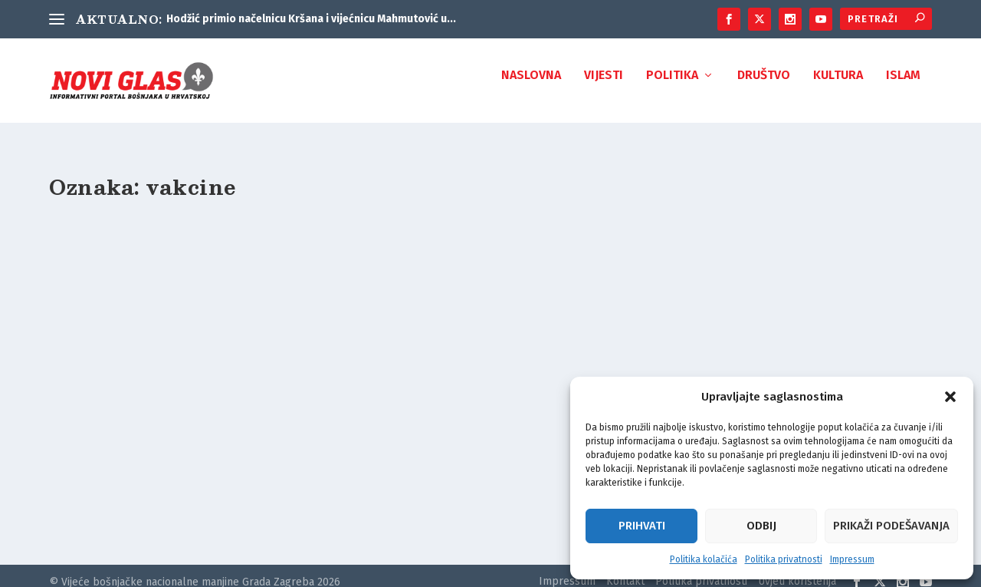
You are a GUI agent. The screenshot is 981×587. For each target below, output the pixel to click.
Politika (672, 86)
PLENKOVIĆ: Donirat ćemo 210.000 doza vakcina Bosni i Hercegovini (181, 427)
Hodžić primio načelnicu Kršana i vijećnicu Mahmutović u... (311, 18)
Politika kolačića (703, 559)
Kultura (838, 86)
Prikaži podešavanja (891, 526)
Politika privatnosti (783, 559)
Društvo (763, 86)
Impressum (852, 559)
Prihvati (641, 526)
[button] (950, 396)
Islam (903, 86)
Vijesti (603, 86)
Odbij (761, 526)
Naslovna (531, 86)
